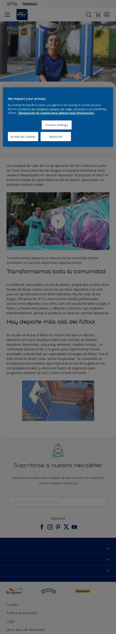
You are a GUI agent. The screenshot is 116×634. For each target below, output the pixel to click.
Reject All (55, 136)
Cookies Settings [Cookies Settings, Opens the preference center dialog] (56, 124)
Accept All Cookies (23, 136)
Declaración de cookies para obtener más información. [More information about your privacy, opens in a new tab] (56, 112)
